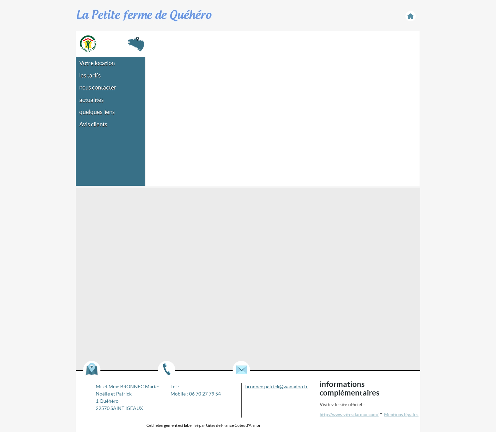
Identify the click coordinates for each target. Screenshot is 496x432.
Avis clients (93, 124)
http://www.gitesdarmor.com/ (349, 414)
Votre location (97, 63)
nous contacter (97, 87)
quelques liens (97, 111)
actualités (91, 99)
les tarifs (90, 75)
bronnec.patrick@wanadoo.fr (276, 386)
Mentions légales (401, 414)
